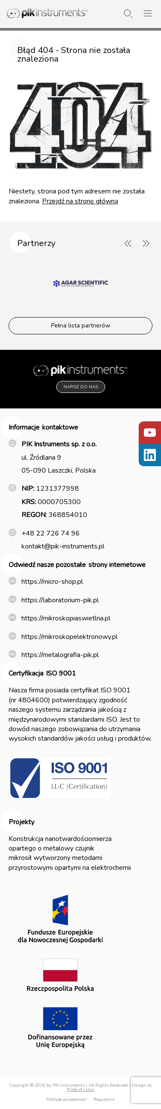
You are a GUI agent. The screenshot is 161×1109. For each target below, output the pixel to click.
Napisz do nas (81, 387)
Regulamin (104, 1100)
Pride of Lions (80, 1090)
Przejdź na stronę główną (80, 201)
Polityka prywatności (66, 1100)
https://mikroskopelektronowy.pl (69, 637)
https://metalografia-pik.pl (60, 655)
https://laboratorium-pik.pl (60, 600)
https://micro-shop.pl (52, 581)
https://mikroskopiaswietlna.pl (65, 618)
